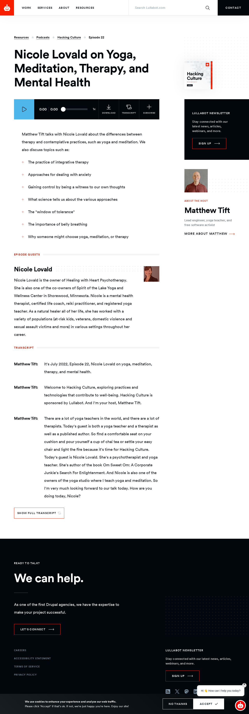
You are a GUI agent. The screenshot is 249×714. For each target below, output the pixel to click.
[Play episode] (24, 109)
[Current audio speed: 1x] (94, 109)
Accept (206, 703)
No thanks (178, 703)
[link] (233, 8)
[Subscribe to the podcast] (149, 109)
